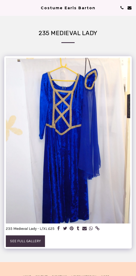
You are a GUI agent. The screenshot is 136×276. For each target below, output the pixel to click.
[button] (5, 7)
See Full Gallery (25, 241)
